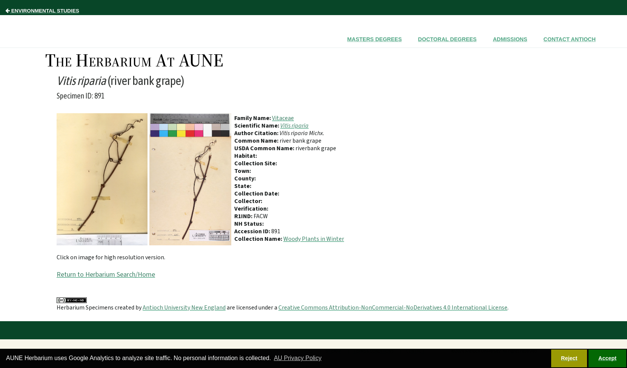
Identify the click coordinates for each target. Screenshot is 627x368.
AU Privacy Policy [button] (297, 358)
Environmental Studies (42, 11)
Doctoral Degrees (447, 39)
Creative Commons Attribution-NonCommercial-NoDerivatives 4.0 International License (392, 307)
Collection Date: (256, 193)
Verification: (251, 209)
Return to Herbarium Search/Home (106, 274)
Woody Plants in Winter (313, 239)
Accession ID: (252, 231)
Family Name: (253, 118)
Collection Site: (255, 163)
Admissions (510, 39)
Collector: (248, 201)
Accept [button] (607, 358)
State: (242, 186)
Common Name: (257, 141)
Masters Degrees (374, 39)
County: (245, 178)
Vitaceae (283, 118)
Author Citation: (257, 133)
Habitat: (245, 156)
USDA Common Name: (264, 148)
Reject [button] (569, 358)
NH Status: (249, 224)
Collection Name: (258, 239)
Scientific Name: (257, 126)
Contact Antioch (570, 39)
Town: (242, 171)
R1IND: (244, 216)
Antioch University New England (184, 307)
